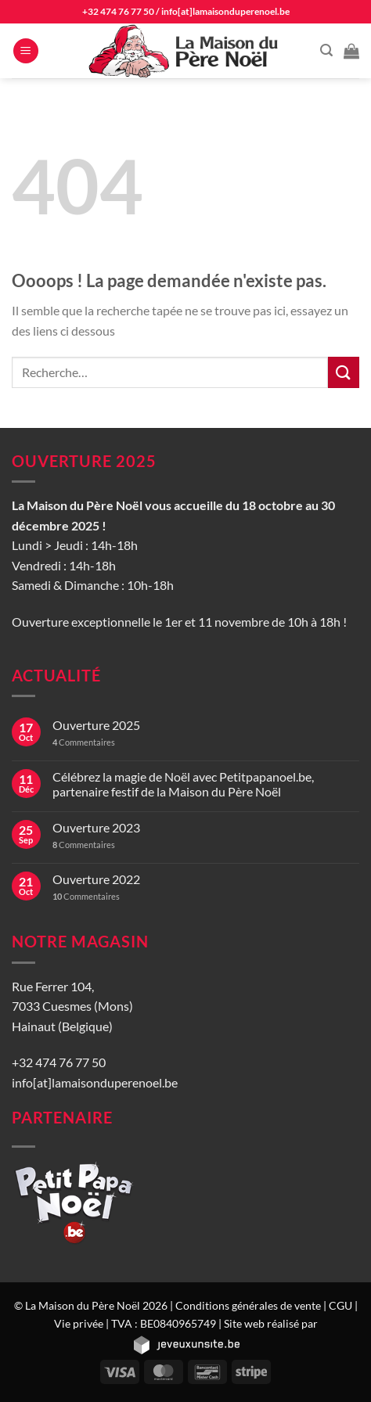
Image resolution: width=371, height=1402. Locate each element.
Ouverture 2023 (96, 827)
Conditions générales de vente (248, 1305)
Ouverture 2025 (96, 724)
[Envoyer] (343, 372)
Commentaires (83, 742)
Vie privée (78, 1323)
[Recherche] (326, 50)
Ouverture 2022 (96, 879)
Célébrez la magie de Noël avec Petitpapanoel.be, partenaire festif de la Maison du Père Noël (183, 784)
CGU (340, 1305)
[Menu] (25, 51)
